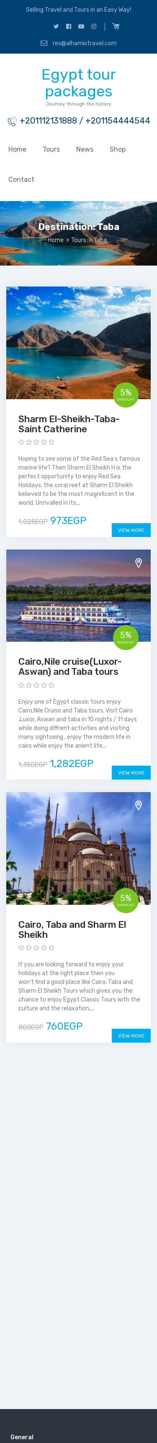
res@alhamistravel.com (79, 43)
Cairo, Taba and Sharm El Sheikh (72, 929)
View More (131, 530)
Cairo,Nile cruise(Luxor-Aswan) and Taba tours (70, 666)
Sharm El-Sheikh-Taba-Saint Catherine (69, 424)
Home (17, 149)
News (84, 149)
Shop (118, 149)
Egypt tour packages (78, 82)
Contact (21, 179)
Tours (51, 149)
